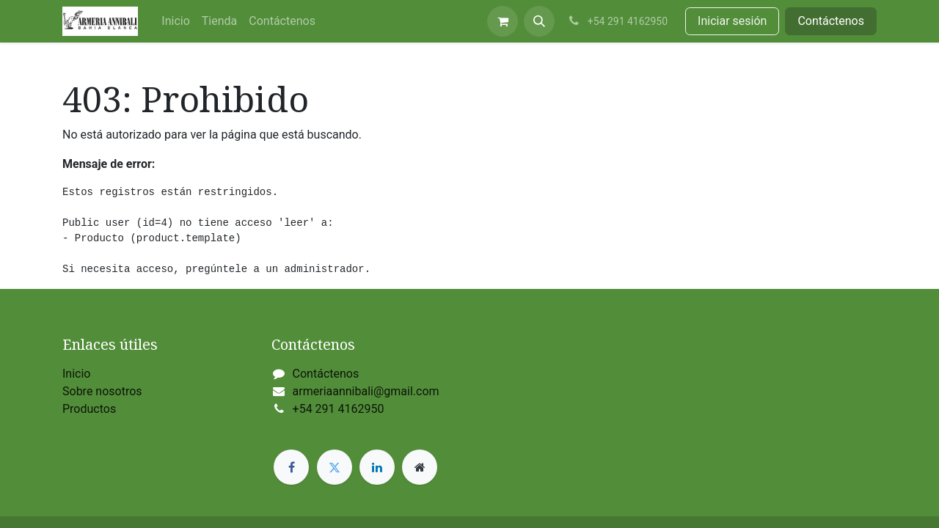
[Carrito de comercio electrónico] (502, 21)
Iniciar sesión (732, 21)
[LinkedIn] (377, 467)
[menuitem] (175, 21)
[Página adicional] (419, 467)
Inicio (76, 374)
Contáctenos (830, 21)
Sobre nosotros (102, 391)
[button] (539, 21)
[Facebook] (291, 467)
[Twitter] (334, 467)
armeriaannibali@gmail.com (366, 391)
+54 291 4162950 (338, 409)
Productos (89, 409)
